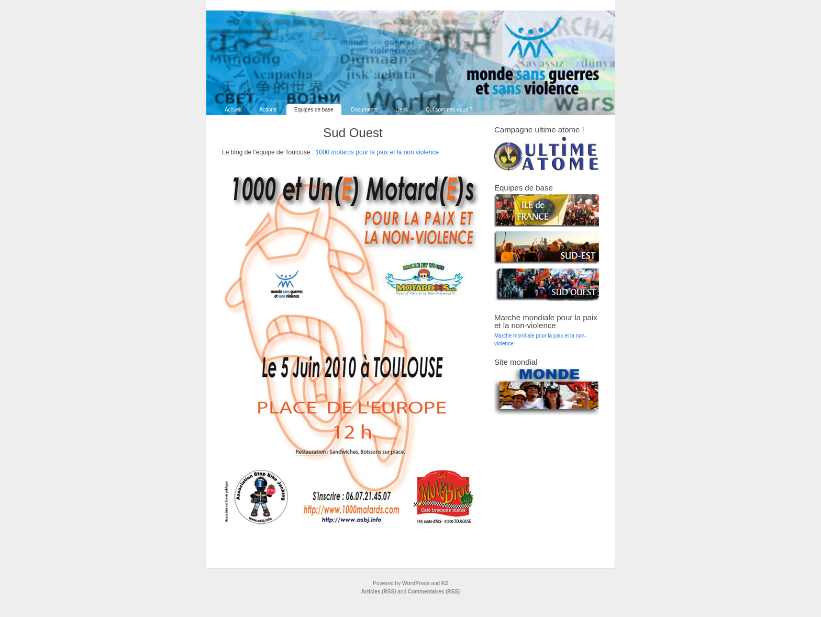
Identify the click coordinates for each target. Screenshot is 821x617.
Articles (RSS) (378, 591)
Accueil (233, 110)
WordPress (416, 583)
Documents (364, 110)
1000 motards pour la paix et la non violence (377, 152)
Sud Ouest (352, 133)
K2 (444, 583)
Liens (401, 110)
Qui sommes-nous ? (449, 110)
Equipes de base (314, 110)
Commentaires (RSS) (434, 591)
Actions (267, 110)
